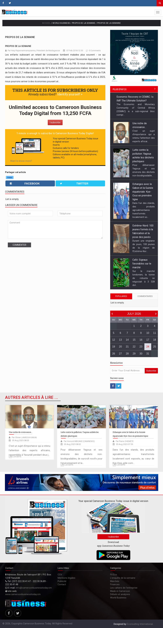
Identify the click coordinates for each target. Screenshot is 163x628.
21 (127, 346)
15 (134, 339)
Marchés (114, 581)
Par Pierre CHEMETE (125, 441)
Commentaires (145, 296)
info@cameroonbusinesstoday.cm (34, 587)
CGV (60, 574)
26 (113, 353)
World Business (118, 597)
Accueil (46, 23)
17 (147, 339)
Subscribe (151, 370)
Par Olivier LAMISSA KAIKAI (24, 437)
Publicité (62, 581)
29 (134, 353)
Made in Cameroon (120, 591)
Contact (62, 584)
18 (154, 339)
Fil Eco (113, 574)
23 (140, 346)
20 (120, 346)
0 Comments (95, 50)
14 (127, 339)
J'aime (9, 177)
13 (120, 339)
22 (134, 346)
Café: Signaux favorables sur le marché (141, 263)
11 (154, 333)
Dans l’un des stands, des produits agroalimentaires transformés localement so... (143, 210)
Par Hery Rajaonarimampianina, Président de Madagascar (34, 50)
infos (120, 89)
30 (140, 353)
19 (113, 346)
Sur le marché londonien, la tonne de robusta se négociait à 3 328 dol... (143, 278)
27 (120, 353)
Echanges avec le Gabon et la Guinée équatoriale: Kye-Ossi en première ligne (142, 192)
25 (154, 346)
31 (147, 353)
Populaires (121, 296)
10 (147, 333)
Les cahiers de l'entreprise (123, 587)
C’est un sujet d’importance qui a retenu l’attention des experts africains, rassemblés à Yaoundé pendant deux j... (29, 450)
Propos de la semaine (20, 37)
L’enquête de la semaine (122, 578)
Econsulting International (140, 624)
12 (113, 339)
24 (147, 346)
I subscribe (55, 122)
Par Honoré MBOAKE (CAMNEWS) (79, 441)
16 (140, 339)
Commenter (19, 245)
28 (127, 353)
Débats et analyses (120, 594)
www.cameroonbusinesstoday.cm (23, 594)
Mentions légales (66, 578)
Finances (115, 584)
